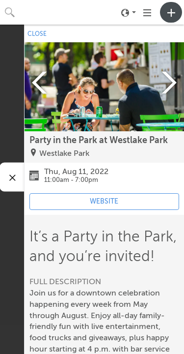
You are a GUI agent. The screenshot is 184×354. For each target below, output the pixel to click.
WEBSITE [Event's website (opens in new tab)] (104, 201)
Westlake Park (64, 153)
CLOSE (37, 33)
